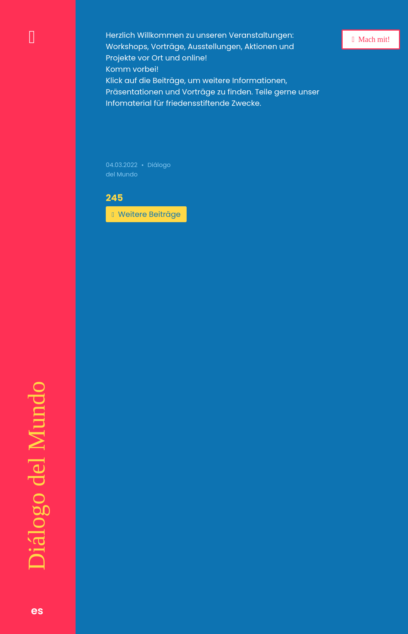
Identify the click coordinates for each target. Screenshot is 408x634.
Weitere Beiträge (146, 214)
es (37, 610)
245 (114, 198)
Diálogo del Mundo (36, 475)
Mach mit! (374, 39)
